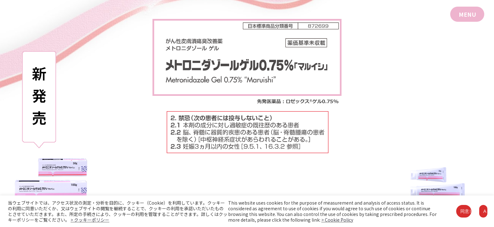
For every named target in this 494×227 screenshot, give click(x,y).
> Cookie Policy (337, 220)
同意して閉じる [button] (465, 211)
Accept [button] (485, 211)
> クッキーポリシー (90, 220)
